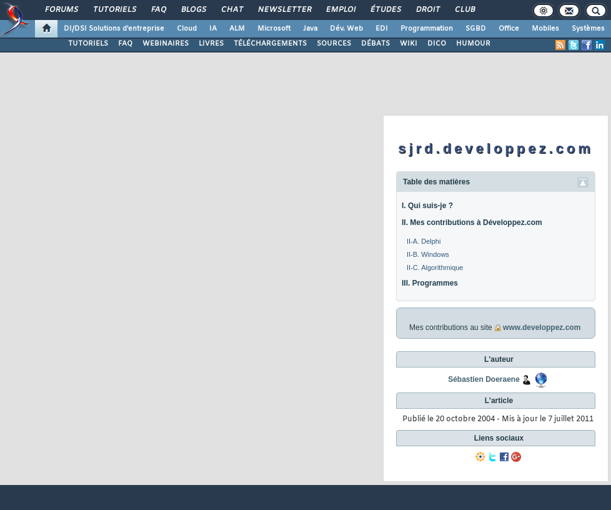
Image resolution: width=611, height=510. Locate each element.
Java (310, 28)
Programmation (426, 28)
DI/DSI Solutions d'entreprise (114, 28)
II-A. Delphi (423, 241)
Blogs (193, 10)
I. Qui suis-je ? (427, 205)
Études (385, 10)
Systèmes (588, 28)
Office (509, 28)
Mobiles (545, 28)
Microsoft (274, 28)
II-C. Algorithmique (435, 267)
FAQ (158, 10)
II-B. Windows (428, 254)
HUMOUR (473, 43)
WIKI (408, 43)
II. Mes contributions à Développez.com (472, 222)
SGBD (475, 28)
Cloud (187, 28)
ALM (237, 28)
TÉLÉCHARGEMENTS (270, 43)
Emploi (340, 10)
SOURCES (334, 43)
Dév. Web (346, 28)
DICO (436, 43)
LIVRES (211, 43)
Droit (427, 10)
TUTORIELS (88, 43)
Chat (231, 10)
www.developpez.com (541, 327)
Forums (61, 10)
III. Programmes (430, 283)
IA (213, 28)
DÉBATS (375, 43)
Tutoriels (114, 10)
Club (464, 10)
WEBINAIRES (165, 43)
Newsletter (284, 10)
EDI (381, 28)
